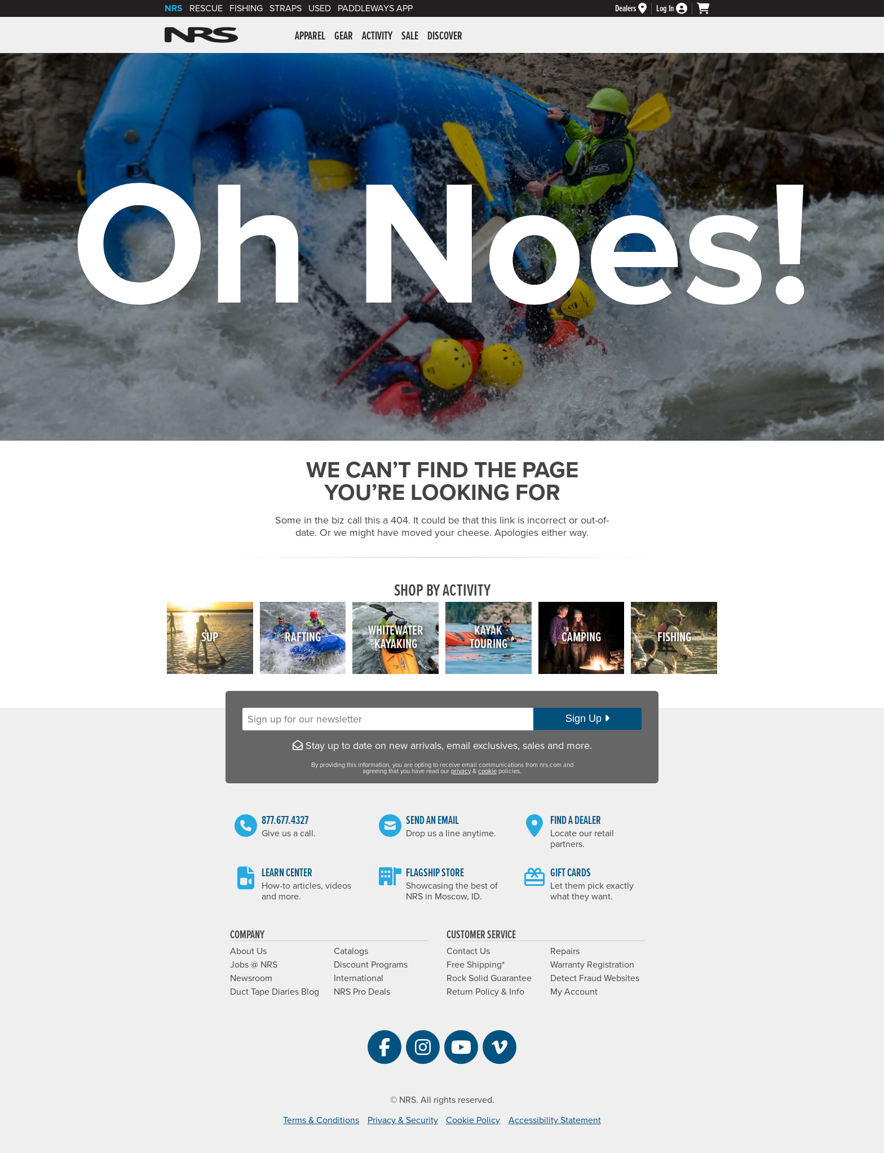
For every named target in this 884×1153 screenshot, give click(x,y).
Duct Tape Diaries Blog (274, 991)
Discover (444, 36)
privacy (461, 771)
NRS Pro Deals (362, 991)
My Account (574, 991)
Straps (285, 8)
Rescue (206, 8)
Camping (581, 637)
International (358, 978)
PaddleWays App (375, 8)
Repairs (565, 951)
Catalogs (351, 951)
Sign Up (587, 718)
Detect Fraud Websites (594, 978)
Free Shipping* (476, 964)
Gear (343, 36)
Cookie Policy (473, 1120)
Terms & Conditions (321, 1120)
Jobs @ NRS (253, 964)
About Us (248, 951)
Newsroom (251, 978)
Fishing (246, 8)
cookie (487, 771)
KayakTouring (488, 637)
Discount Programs (371, 964)
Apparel (310, 36)
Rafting (303, 637)
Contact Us (468, 951)
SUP (209, 637)
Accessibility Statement (555, 1120)
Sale (409, 36)
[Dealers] (635, 9)
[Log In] (676, 9)
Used (319, 8)
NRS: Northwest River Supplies (201, 35)
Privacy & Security (403, 1120)
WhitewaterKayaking (395, 637)
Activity (377, 36)
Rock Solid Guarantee (489, 978)
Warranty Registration (592, 964)
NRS (174, 8)
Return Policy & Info (485, 991)
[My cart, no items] (708, 8)
